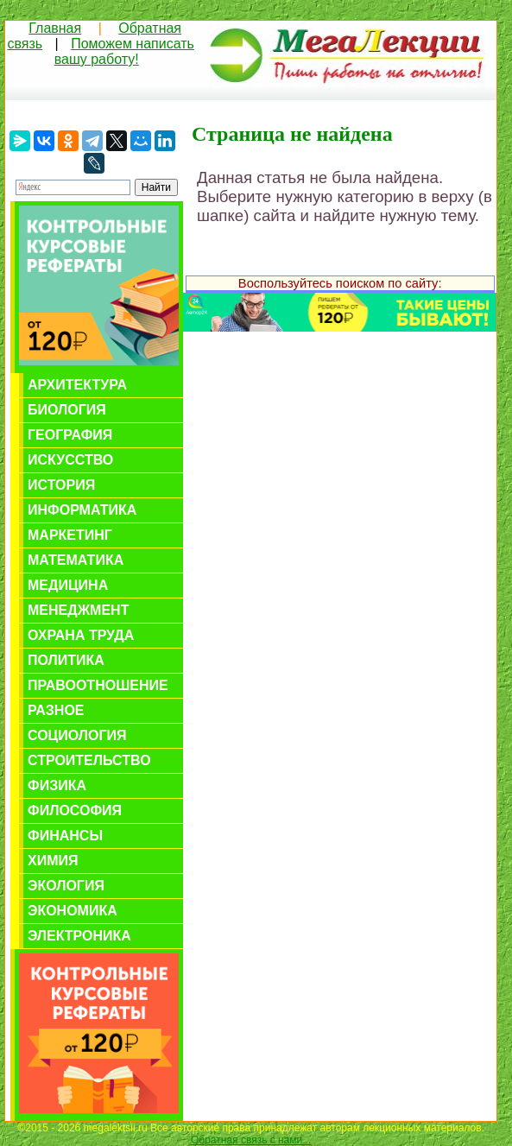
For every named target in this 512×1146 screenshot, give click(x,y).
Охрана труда (81, 635)
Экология (66, 885)
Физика (57, 785)
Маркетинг (70, 535)
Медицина (68, 585)
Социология (77, 735)
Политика (66, 660)
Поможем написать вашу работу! (124, 51)
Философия (75, 810)
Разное (56, 710)
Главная (54, 28)
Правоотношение (98, 685)
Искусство (70, 460)
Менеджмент (78, 610)
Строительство (89, 760)
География (70, 434)
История (61, 485)
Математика (75, 560)
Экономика (72, 910)
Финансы (65, 835)
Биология (67, 409)
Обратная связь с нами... (251, 1140)
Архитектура (77, 384)
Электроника (79, 935)
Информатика (82, 510)
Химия (53, 860)
